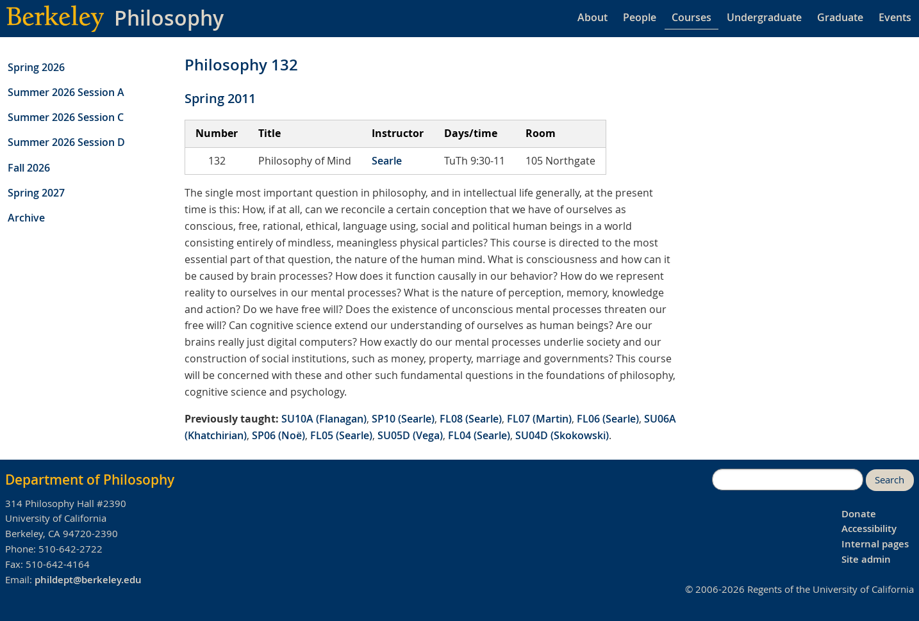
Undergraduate (764, 17)
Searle (387, 161)
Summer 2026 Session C (66, 117)
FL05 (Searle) (341, 435)
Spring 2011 (220, 98)
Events (895, 17)
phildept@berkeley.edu (88, 580)
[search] (787, 479)
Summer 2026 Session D (66, 142)
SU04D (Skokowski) (562, 435)
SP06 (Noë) (278, 435)
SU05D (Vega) (410, 435)
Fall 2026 (29, 168)
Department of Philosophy (89, 479)
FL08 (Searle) (471, 419)
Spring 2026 (36, 67)
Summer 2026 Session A (66, 92)
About (592, 17)
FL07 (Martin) (539, 419)
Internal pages (875, 544)
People (639, 17)
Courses (691, 17)
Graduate (840, 17)
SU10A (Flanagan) (324, 419)
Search (889, 480)
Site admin (866, 559)
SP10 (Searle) (403, 419)
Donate (858, 514)
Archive (26, 218)
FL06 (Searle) (608, 419)
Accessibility (869, 528)
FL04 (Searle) (479, 435)
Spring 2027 (36, 193)
